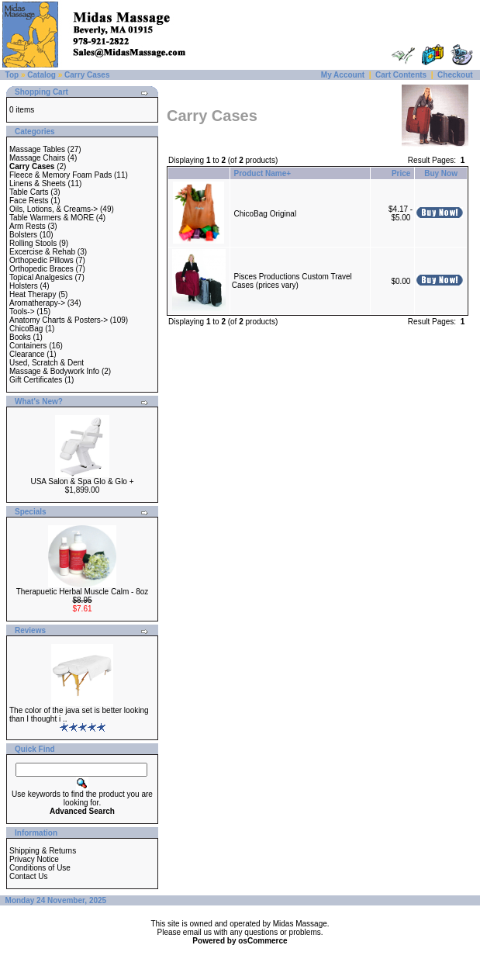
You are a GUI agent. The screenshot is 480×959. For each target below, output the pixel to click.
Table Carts (29, 192)
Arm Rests (27, 226)
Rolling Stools (33, 243)
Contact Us (28, 876)
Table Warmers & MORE (51, 217)
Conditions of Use (40, 868)
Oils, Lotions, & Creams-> (53, 209)
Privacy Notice (34, 859)
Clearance (27, 354)
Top (12, 75)
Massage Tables (37, 149)
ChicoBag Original (265, 213)
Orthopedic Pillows (41, 260)
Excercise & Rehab (42, 252)
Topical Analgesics (41, 277)
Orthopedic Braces (41, 269)
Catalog (41, 75)
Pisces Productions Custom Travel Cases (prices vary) (292, 280)
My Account (342, 75)
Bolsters (23, 234)
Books (20, 337)
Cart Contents (400, 75)
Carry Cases (86, 75)
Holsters (23, 286)
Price (401, 173)
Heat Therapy (32, 294)
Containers (28, 345)
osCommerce (262, 940)
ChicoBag (26, 328)
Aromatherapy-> (37, 303)
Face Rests (29, 200)
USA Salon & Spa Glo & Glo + (81, 481)
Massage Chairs (37, 158)
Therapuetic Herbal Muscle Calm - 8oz (82, 591)
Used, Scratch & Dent (46, 362)
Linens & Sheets (37, 183)
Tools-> (22, 311)
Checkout (455, 75)
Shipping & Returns (42, 850)
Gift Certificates (35, 380)
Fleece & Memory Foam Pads (60, 175)
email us (197, 932)
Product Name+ (263, 173)
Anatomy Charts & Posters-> (58, 320)
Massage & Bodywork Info (54, 371)
